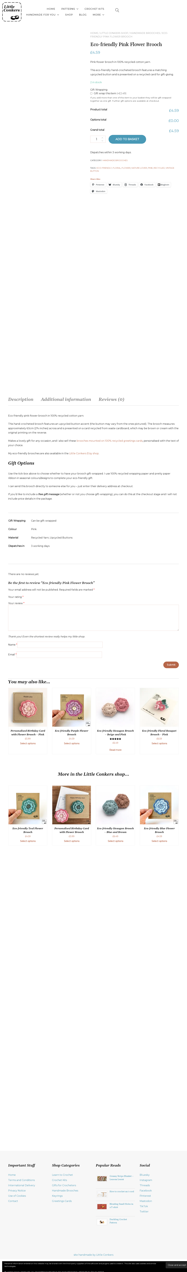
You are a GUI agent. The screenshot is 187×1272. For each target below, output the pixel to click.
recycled (159, 168)
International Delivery (21, 1220)
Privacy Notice (17, 1225)
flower (126, 168)
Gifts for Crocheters (64, 1220)
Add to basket (127, 139)
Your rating (16, 920)
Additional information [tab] (66, 722)
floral (117, 168)
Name (12, 967)
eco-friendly (104, 168)
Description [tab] (20, 722)
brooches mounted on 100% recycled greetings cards (110, 763)
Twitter (144, 1246)
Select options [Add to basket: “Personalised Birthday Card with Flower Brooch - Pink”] (28, 1066)
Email (12, 977)
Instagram (146, 1215)
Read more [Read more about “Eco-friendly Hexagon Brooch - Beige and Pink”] (115, 1073)
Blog (161, 8)
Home (45, 8)
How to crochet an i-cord (122, 1226)
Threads (145, 1220)
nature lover (139, 168)
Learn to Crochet (62, 1210)
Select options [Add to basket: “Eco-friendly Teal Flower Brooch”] (28, 1164)
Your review (16, 926)
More (158, 14)
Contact (13, 1236)
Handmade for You (120, 8)
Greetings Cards (62, 1236)
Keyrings (57, 1230)
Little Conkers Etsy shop (84, 776)
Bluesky (145, 1210)
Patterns (63, 8)
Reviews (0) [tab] (111, 722)
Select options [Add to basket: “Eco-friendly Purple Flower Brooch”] (71, 1066)
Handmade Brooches (145, 33)
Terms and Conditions (21, 1215)
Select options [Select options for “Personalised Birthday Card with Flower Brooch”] (71, 1164)
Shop (148, 8)
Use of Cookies (17, 1230)
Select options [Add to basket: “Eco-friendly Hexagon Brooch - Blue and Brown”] (115, 1164)
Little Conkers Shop (114, 33)
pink (150, 168)
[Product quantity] (98, 139)
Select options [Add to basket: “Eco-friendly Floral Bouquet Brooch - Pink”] (159, 1066)
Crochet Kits (89, 8)
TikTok (144, 1241)
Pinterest (145, 1230)
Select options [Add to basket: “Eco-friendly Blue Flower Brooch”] (159, 1164)
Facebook (146, 1225)
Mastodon (146, 1236)
